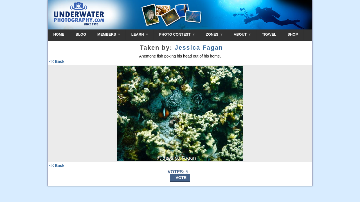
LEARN (139, 34)
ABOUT (242, 34)
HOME (58, 34)
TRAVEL (269, 34)
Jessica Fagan (199, 47)
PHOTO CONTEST (177, 34)
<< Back (56, 61)
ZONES (214, 34)
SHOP (292, 34)
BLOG (81, 34)
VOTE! (182, 177)
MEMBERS (108, 34)
